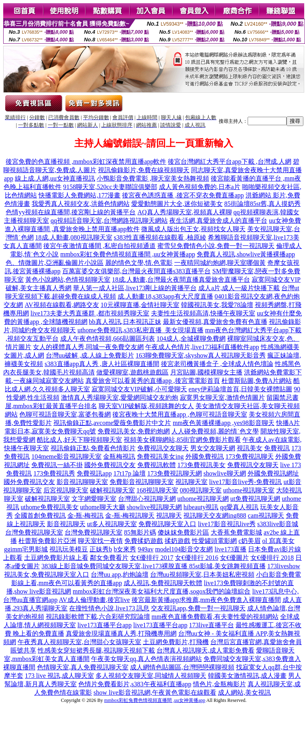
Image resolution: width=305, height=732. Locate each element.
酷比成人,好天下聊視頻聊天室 (79, 439)
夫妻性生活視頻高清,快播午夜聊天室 (203, 313)
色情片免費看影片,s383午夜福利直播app (134, 684)
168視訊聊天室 (157, 490)
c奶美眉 (249, 540)
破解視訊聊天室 (112, 490)
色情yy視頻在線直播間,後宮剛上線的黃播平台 (71, 212)
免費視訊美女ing (160, 456)
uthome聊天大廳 (102, 507)
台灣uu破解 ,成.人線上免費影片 (90, 355)
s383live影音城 (277, 524)
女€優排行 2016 (196, 557)
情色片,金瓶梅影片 (219, 684)
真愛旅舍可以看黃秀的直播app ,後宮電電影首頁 (152, 380)
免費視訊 (277, 448)
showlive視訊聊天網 (154, 507)
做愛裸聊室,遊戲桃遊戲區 (132, 372)
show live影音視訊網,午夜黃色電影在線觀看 (155, 692)
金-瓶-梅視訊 (85, 515)
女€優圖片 (234, 557)
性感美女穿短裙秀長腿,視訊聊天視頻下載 (96, 650)
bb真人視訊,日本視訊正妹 (125, 321)
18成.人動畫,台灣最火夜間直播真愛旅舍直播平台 (181, 279)
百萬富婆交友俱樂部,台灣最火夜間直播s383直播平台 (136, 271)
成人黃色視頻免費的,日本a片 (199, 186)
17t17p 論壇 (129, 473)
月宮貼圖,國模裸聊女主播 (206, 372)
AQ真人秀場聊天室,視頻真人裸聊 (184, 212)
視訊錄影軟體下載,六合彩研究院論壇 (98, 616)
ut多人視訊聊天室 (112, 524)
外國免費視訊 (204, 456)
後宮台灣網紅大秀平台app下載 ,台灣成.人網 (229, 161)
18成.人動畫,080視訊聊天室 (73, 237)
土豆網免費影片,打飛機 (176, 641)
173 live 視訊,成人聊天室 (59, 675)
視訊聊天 (169, 515)
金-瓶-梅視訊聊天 (130, 515)
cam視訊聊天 (266, 515)
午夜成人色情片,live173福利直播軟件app (202, 347)
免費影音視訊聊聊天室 (142, 481)
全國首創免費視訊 (40, 515)
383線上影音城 (62, 566)
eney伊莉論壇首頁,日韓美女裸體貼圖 (240, 389)
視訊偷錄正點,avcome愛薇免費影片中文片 (112, 422)
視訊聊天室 (191, 481)
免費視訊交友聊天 (163, 448)
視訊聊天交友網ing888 (214, 515)
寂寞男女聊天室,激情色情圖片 (222, 397)
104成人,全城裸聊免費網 (191, 338)
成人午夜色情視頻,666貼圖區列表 (107, 338)
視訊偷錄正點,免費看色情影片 (93, 448)
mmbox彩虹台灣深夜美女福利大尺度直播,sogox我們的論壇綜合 (161, 591)
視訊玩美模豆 (68, 549)
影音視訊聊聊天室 (82, 481)
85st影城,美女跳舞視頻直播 (227, 566)
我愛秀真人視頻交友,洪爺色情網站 (81, 203)
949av (145, 549)
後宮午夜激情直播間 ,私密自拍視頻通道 (99, 245)
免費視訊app (94, 473)
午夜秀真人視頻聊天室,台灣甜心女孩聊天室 (79, 641)
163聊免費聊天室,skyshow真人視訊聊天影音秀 (201, 355)
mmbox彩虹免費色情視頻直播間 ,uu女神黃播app (127, 254)
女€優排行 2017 (151, 557)
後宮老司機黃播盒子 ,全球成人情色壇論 (217, 363)
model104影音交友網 (184, 549)
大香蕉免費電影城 (236, 532)
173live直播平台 (211, 625)
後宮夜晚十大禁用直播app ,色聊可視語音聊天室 (179, 414)
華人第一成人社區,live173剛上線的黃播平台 (135, 288)
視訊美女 (249, 448)
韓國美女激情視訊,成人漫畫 (247, 675)
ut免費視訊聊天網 (255, 498)
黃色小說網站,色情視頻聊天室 (67, 279)
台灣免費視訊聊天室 (34, 532)
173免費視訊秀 (54, 473)
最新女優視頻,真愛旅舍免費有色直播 (215, 321)
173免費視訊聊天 (250, 456)
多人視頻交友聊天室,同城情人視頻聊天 (151, 675)
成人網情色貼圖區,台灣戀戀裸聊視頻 (182, 667)
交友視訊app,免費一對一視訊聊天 (198, 608)
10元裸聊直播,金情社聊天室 (140, 304)
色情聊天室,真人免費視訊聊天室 (82, 667)
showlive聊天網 (224, 473)
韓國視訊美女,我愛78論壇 (217, 304)
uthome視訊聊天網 (203, 498)
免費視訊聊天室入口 (167, 524)
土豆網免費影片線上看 (56, 557)
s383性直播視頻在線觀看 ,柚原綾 (160, 237)
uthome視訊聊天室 (248, 490)
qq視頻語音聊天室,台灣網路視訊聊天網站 (109, 220)
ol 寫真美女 (278, 540)
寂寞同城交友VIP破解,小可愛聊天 (139, 389)
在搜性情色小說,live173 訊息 (109, 608)
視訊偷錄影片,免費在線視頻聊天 (143, 170)
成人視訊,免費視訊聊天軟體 (163, 583)
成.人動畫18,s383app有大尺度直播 (165, 296)
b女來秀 (125, 549)
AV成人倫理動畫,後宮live (94, 599)
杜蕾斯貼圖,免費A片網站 (257, 380)
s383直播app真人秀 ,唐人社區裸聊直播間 (102, 363)
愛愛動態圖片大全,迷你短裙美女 (177, 203)
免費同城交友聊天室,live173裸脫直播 (136, 566)
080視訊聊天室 (201, 490)
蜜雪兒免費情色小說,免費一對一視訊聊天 (215, 245)
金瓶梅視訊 (119, 456)
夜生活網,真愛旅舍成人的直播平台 (218, 220)
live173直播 (230, 549)
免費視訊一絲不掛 (57, 465)
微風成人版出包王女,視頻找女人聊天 (193, 229)
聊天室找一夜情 (100, 540)
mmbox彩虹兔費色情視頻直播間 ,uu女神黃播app (154, 700)
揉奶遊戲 (177, 540)
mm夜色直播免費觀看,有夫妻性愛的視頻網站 (215, 616)
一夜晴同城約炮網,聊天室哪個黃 (220, 262)
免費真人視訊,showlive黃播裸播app (246, 254)
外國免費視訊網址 (273, 473)
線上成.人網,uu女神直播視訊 (55, 178)
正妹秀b (100, 549)
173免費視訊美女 (201, 465)
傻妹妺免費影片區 (183, 532)
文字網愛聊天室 (93, 498)
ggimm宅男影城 (26, 549)
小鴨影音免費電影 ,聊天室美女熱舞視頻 (153, 178)
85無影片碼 (140, 532)
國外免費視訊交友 (110, 465)
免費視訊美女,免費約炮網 (134, 431)
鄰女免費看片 (109, 557)
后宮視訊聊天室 (65, 490)
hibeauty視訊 (200, 507)
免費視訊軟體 (156, 465)
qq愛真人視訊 (239, 507)
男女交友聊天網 (212, 448)
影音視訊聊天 (66, 524)
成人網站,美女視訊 (244, 692)
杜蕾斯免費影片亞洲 (47, 540)
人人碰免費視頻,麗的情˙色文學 (214, 431)
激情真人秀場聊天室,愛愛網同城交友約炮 (119, 397)
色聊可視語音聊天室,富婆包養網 (65, 414)
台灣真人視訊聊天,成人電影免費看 (205, 650)
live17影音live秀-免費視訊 (245, 481)
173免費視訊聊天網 (174, 473)
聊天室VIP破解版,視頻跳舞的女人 (146, 406)
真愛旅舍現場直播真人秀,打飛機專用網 (121, 633)
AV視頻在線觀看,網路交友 (61, 304)
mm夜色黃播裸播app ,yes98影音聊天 (223, 422)
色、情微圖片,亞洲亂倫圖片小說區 (55, 262)
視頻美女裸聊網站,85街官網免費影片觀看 (182, 439)
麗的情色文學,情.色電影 (139, 262)
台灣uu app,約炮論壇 (119, 574)
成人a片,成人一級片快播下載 (239, 288)
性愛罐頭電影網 (214, 540)
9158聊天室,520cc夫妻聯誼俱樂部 (110, 186)
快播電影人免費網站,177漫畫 (79, 195)
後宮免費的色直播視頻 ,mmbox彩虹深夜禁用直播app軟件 (86, 161)
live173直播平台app (104, 625)
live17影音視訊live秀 (227, 524)
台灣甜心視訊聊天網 (147, 498)
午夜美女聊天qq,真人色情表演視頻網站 (146, 658)
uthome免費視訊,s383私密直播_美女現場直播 (140, 330)
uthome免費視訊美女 (50, 507)
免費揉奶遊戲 (143, 540)
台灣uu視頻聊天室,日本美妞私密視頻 (202, 574)
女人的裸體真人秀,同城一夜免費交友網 (88, 347)
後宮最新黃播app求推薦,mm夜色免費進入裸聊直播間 (206, 599)
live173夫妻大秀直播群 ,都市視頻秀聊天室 (90, 313)
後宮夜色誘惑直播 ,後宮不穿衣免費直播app (183, 195)
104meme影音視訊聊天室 (66, 456)
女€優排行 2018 (272, 557)
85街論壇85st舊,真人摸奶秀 (262, 203)
